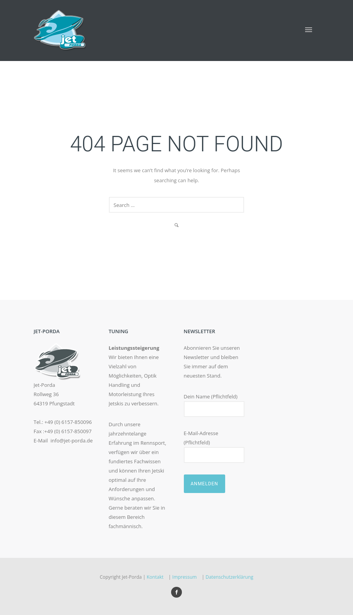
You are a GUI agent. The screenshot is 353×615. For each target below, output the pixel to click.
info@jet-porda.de (72, 440)
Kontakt (155, 577)
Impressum (184, 577)
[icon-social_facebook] (176, 592)
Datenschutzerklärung (229, 577)
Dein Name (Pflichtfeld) (214, 405)
